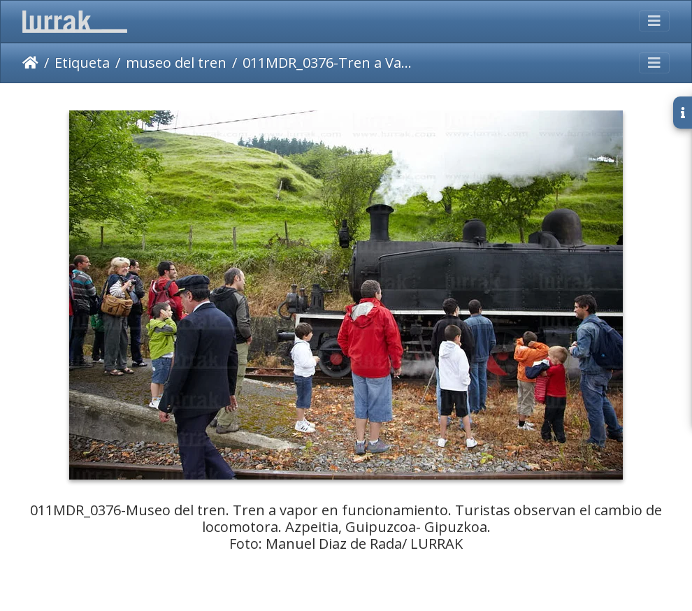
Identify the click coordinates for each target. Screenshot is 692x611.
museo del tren (176, 62)
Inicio (30, 62)
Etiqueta (82, 62)
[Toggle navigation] (654, 20)
